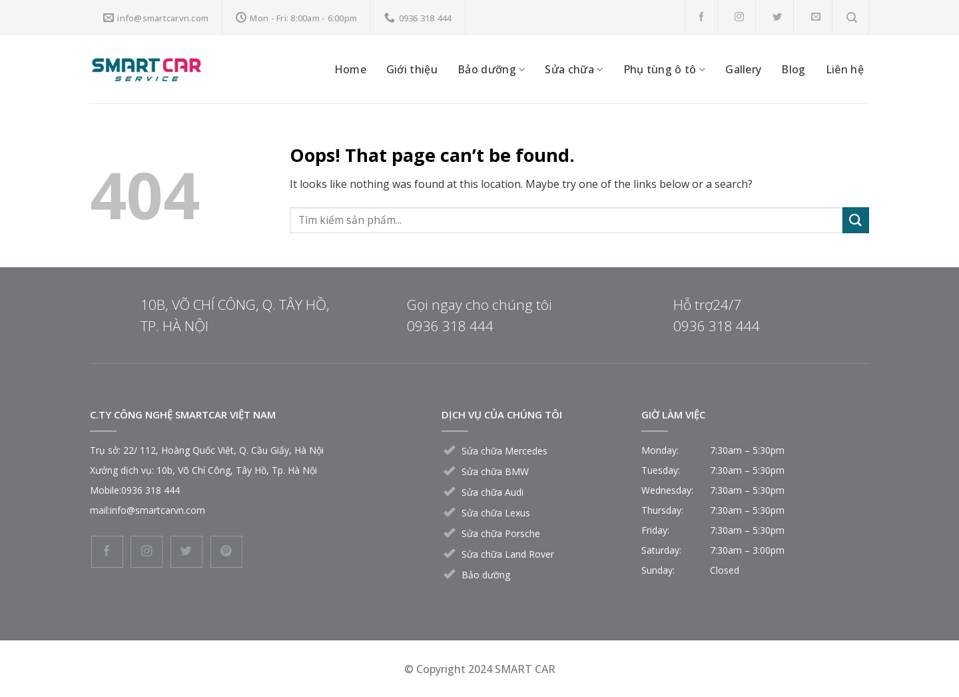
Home (350, 69)
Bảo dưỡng (491, 69)
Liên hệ (845, 69)
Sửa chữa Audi (492, 492)
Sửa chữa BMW (495, 471)
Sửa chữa (574, 69)
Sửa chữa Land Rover (508, 554)
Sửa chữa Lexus (496, 512)
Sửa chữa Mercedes (504, 450)
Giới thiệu (412, 69)
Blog (793, 69)
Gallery (743, 69)
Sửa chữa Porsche (501, 533)
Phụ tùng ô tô (664, 69)
